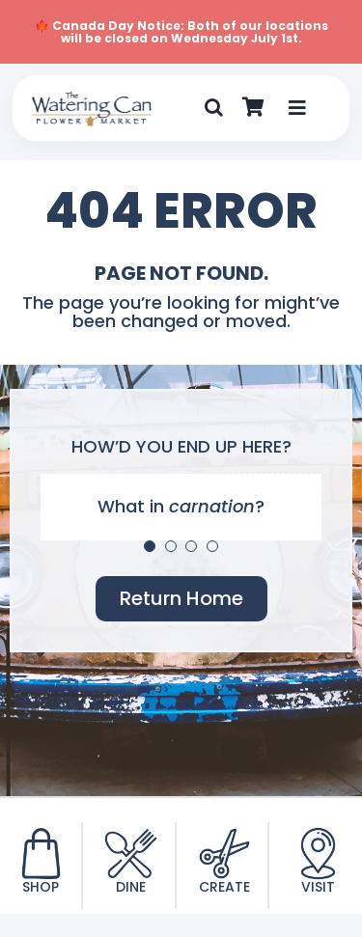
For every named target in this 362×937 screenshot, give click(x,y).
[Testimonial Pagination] (149, 546)
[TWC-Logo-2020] (92, 99)
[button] (214, 108)
